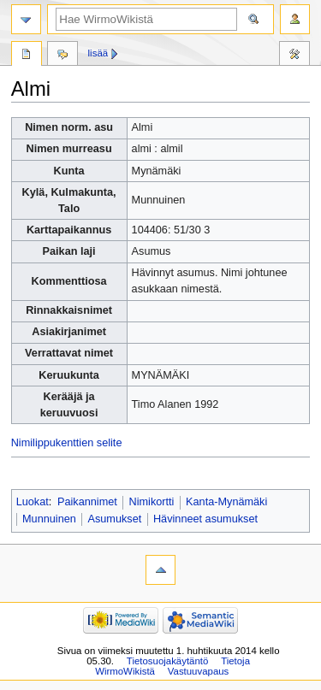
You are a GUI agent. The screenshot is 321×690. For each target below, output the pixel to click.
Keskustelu (62, 55)
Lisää (98, 53)
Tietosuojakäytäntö (167, 661)
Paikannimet (87, 502)
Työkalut (294, 55)
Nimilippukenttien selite (66, 443)
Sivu (26, 55)
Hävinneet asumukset (205, 519)
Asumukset (115, 519)
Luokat (32, 502)
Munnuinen (49, 519)
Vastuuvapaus (198, 671)
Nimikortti (152, 502)
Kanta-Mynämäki (226, 502)
